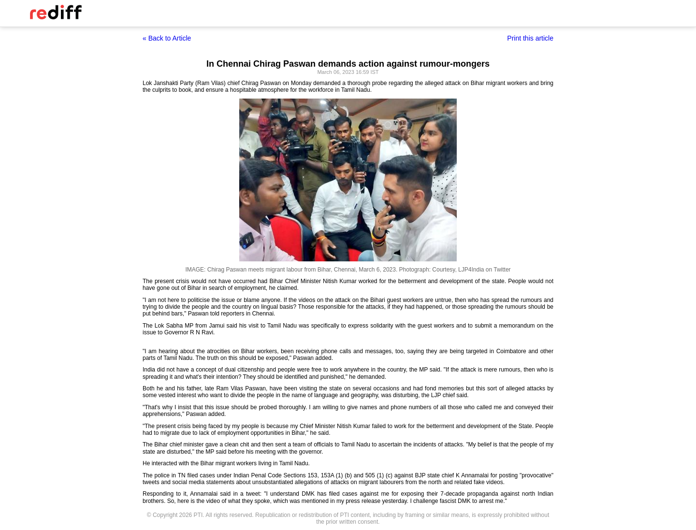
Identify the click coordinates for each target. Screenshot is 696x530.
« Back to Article (167, 38)
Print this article (530, 38)
